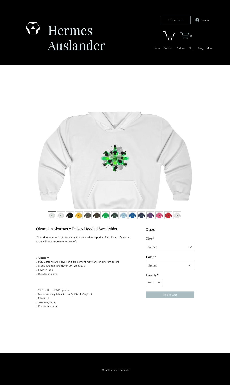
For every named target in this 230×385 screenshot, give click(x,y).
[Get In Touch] (175, 20)
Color (151, 257)
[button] (169, 35)
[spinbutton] (154, 282)
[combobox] (170, 247)
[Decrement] (149, 282)
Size (150, 238)
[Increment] (159, 282)
